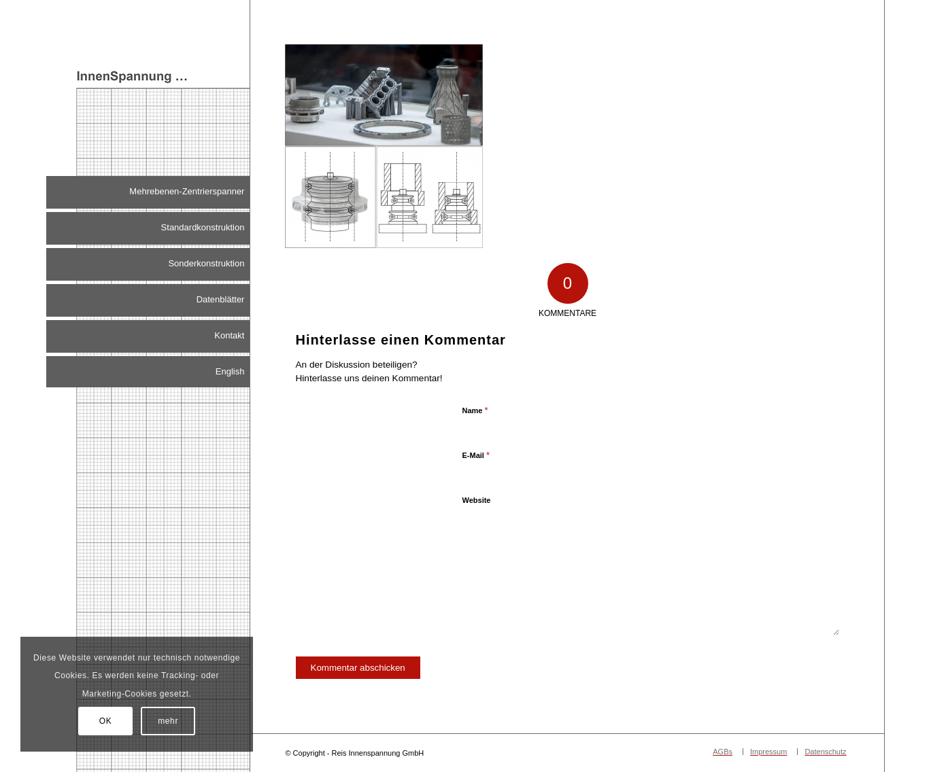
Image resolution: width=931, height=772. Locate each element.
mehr (168, 721)
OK (105, 721)
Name (475, 410)
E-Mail (476, 455)
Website (476, 500)
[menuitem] (148, 192)
